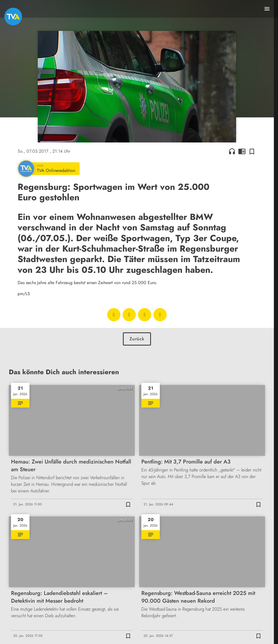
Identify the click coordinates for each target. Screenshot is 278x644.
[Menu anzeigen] (267, 8)
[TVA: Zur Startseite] (13, 16)
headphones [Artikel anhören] (232, 151)
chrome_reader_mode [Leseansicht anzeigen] (242, 151)
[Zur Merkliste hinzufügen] (251, 151)
